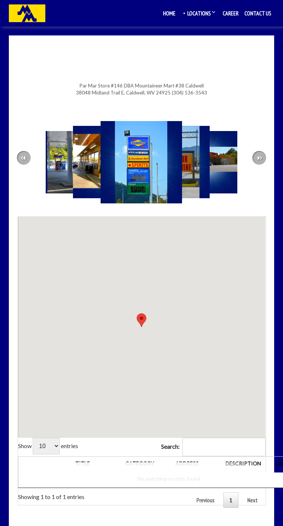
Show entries (48, 445)
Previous (205, 500)
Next (252, 500)
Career (230, 13)
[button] (141, 320)
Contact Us (257, 13)
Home (169, 13)
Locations (199, 13)
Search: (213, 446)
